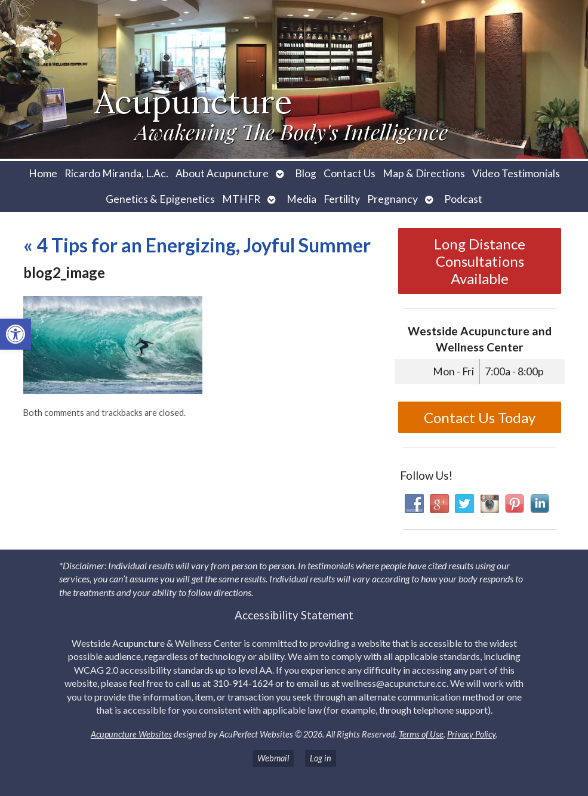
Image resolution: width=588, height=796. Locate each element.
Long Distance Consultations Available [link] (479, 261)
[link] (15, 334)
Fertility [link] (342, 199)
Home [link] (43, 173)
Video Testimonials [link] (516, 173)
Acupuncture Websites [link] (131, 734)
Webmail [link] (273, 758)
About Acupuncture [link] (222, 173)
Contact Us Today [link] (479, 417)
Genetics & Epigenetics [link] (160, 199)
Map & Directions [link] (424, 173)
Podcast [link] (463, 199)
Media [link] (301, 199)
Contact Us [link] (349, 173)
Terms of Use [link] (421, 734)
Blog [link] (305, 173)
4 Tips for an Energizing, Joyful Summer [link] (197, 245)
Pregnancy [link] (392, 199)
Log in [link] (320, 758)
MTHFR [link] (241, 199)
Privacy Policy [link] (471, 734)
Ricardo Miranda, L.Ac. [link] (116, 173)
